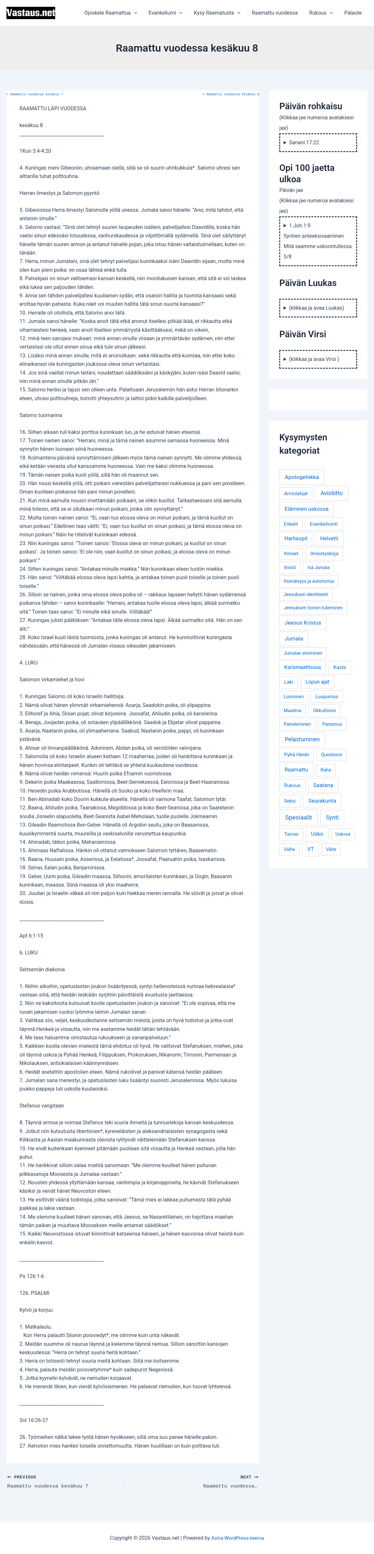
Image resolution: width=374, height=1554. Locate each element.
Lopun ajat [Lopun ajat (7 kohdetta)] (317, 682)
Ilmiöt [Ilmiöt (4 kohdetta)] (290, 567)
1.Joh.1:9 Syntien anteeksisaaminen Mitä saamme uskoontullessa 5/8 (317, 241)
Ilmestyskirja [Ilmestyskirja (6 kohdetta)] (324, 553)
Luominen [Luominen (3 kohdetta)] (294, 696)
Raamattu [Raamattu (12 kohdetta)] (296, 769)
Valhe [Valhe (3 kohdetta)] (289, 849)
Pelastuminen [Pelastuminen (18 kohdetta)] (302, 739)
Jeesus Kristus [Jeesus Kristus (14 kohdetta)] (303, 622)
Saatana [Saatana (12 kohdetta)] (323, 785)
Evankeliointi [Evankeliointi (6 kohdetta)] (324, 524)
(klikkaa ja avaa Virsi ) (314, 359)
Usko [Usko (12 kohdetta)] (317, 834)
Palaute (353, 13)
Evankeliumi (170, 13)
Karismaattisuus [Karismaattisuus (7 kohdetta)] (302, 667)
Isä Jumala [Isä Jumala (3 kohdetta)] (318, 567)
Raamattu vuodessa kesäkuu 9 (231, 94)
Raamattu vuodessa (278, 13)
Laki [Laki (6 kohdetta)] (288, 682)
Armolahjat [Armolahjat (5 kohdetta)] (296, 493)
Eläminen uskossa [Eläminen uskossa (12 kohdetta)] (306, 509)
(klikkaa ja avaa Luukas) (316, 308)
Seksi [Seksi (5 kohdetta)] (290, 801)
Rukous (323, 13)
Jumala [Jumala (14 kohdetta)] (294, 638)
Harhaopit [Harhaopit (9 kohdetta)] (295, 538)
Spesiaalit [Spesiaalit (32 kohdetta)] (298, 817)
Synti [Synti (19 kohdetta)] (332, 817)
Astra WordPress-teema (237, 1538)
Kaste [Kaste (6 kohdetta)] (339, 667)
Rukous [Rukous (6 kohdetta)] (292, 785)
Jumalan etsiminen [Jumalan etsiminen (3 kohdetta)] (303, 653)
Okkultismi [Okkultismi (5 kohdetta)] (324, 710)
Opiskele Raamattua (116, 13)
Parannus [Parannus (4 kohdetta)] (332, 724)
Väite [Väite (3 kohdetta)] (331, 849)
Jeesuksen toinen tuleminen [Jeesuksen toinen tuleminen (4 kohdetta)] (313, 608)
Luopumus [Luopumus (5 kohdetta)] (327, 696)
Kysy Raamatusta (221, 13)
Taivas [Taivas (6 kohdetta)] (291, 834)
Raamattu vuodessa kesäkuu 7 (34, 94)
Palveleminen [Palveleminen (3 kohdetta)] (297, 724)
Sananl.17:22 (304, 142)
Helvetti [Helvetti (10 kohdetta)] (329, 538)
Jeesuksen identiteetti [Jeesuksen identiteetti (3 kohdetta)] (306, 594)
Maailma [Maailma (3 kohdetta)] (292, 710)
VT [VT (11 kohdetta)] (310, 849)
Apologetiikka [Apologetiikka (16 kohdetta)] (302, 477)
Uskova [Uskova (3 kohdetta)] (342, 834)
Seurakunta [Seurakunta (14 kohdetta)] (322, 800)
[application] (140, 13)
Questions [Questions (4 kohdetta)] (331, 755)
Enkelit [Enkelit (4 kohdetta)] (291, 524)
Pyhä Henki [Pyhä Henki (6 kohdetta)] (296, 755)
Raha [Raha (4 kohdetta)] (325, 770)
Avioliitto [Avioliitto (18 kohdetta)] (331, 493)
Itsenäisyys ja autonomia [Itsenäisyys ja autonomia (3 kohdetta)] (309, 581)
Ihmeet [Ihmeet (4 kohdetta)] (291, 553)
